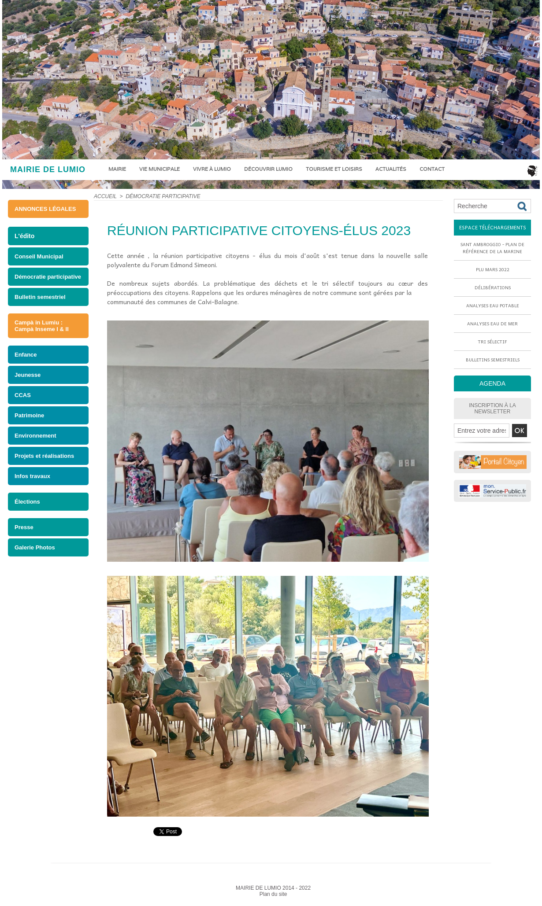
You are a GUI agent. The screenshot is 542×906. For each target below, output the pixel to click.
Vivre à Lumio (212, 169)
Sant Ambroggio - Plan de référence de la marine (492, 248)
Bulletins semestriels (493, 359)
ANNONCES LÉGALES (45, 209)
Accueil (105, 196)
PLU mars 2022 (492, 269)
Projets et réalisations (44, 456)
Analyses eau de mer (492, 323)
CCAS (23, 395)
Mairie (117, 169)
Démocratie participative (48, 276)
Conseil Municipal (39, 256)
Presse (24, 527)
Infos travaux (32, 476)
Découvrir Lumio (268, 169)
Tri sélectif (492, 341)
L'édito (24, 235)
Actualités (390, 169)
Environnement (35, 435)
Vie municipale (159, 169)
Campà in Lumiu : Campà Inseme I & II (42, 325)
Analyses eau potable (492, 305)
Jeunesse (28, 375)
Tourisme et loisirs (334, 169)
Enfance (26, 354)
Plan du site (273, 894)
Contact (432, 169)
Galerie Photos (35, 547)
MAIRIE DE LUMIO (47, 169)
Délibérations (493, 287)
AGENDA (492, 383)
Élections (27, 501)
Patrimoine (29, 415)
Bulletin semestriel (40, 297)
